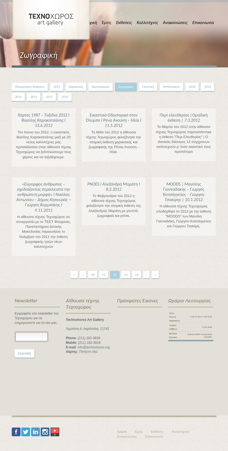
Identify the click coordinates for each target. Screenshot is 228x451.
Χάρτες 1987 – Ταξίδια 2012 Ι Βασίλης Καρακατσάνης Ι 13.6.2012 (43, 120)
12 (114, 275)
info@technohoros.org (94, 347)
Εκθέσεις (124, 22)
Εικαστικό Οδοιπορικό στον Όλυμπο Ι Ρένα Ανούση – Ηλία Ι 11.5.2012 (113, 120)
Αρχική (91, 22)
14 (136, 275)
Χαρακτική (76, 87)
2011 (49, 97)
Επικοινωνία (203, 22)
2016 (192, 87)
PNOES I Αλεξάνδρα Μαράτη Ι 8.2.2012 (113, 186)
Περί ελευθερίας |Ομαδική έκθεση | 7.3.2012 (184, 117)
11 (103, 275)
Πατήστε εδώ (88, 352)
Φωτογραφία (100, 87)
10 (92, 275)
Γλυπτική (148, 87)
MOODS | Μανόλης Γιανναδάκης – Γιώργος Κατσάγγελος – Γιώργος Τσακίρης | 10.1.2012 (184, 191)
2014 (18, 97)
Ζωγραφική (125, 87)
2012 (57, 87)
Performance (171, 87)
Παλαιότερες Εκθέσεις (30, 87)
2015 (207, 87)
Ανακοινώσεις (175, 22)
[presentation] (37, 381)
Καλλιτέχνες (147, 22)
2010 (64, 97)
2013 (33, 97)
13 (126, 275)
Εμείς (106, 22)
